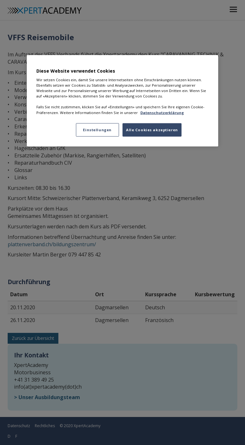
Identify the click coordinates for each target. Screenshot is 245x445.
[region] (122, 100)
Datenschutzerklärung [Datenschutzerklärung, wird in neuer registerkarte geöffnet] (162, 112)
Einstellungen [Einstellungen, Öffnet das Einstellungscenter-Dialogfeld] (97, 129)
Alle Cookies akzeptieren (152, 129)
